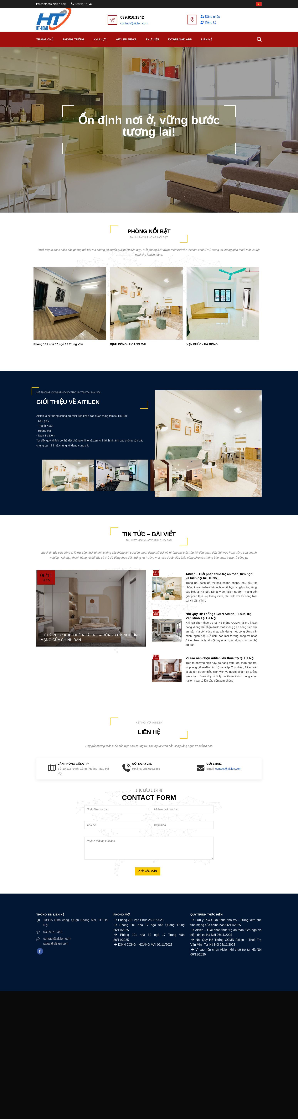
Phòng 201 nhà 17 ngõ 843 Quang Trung (152, 925)
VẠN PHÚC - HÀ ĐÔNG (202, 344)
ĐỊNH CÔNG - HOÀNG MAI (128, 344)
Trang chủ (45, 39)
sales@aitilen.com (55, 943)
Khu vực (100, 39)
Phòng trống (74, 39)
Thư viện (152, 39)
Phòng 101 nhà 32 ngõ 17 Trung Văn (58, 344)
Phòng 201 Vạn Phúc (132, 920)
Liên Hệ (206, 39)
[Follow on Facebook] (40, 951)
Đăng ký (208, 22)
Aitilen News (126, 39)
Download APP (180, 39)
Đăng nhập (210, 16)
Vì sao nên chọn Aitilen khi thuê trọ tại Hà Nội (228, 949)
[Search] (259, 39)
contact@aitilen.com (134, 23)
